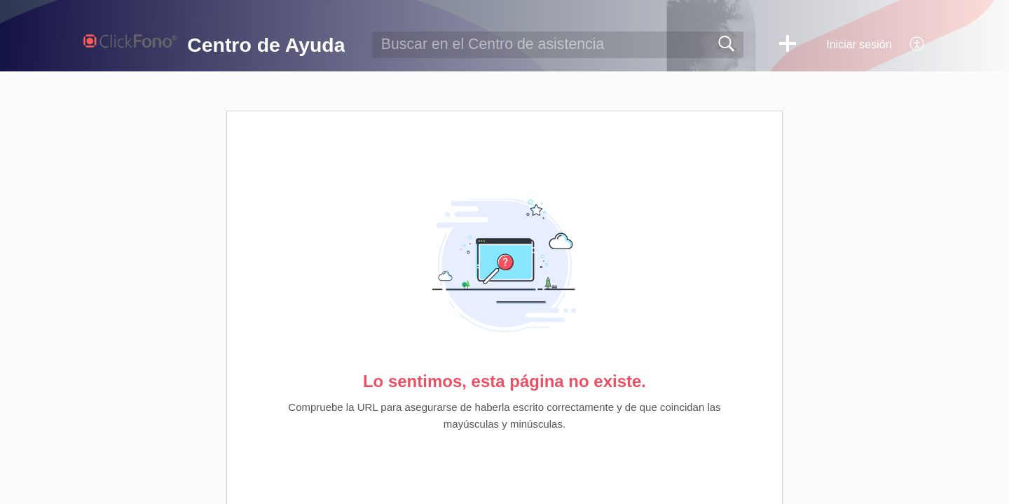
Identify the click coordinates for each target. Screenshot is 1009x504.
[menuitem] (909, 45)
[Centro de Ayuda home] (130, 42)
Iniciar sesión (858, 44)
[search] (557, 44)
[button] (787, 44)
